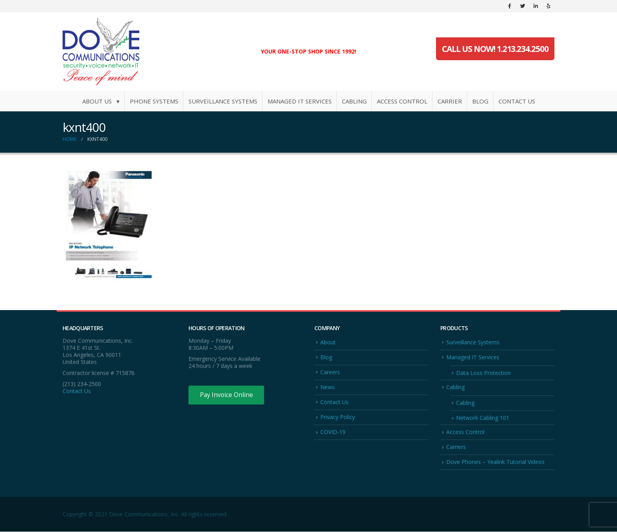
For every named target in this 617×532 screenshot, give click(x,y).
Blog (480, 101)
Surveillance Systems (222, 101)
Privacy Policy (337, 417)
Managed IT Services (300, 101)
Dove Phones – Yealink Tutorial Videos (495, 462)
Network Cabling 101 (482, 418)
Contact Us (517, 101)
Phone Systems (154, 101)
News (327, 387)
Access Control (402, 101)
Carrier (450, 101)
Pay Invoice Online (227, 395)
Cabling (354, 101)
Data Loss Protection (483, 373)
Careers (330, 372)
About (328, 342)
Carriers (456, 447)
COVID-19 (332, 432)
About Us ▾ (101, 101)
